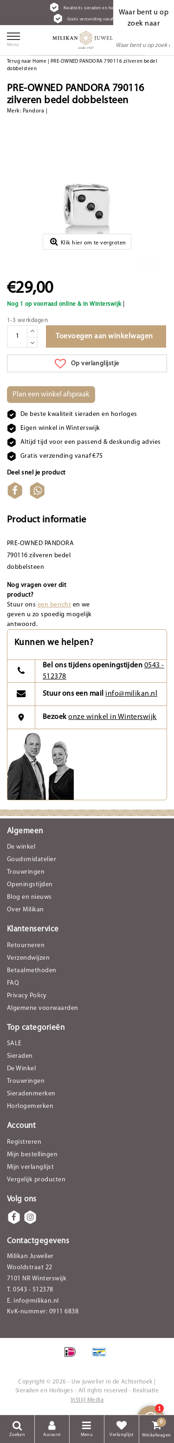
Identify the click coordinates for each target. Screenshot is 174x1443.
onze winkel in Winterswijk (112, 717)
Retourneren (26, 945)
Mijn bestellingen (32, 1154)
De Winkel (21, 1068)
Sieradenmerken (31, 1093)
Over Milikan (25, 909)
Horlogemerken (30, 1106)
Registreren (24, 1142)
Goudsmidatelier (31, 859)
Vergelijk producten (36, 1179)
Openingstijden (30, 884)
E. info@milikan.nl (33, 1301)
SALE (14, 1043)
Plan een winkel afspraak (51, 394)
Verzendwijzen (28, 958)
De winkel (21, 846)
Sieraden (20, 1056)
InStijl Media (87, 1400)
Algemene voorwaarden (42, 1008)
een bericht (54, 604)
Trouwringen (26, 872)
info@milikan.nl (131, 694)
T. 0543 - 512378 (30, 1289)
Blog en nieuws (29, 897)
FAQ (13, 983)
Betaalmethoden (32, 970)
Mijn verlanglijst (30, 1167)
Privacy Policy (27, 995)
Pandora (33, 111)
